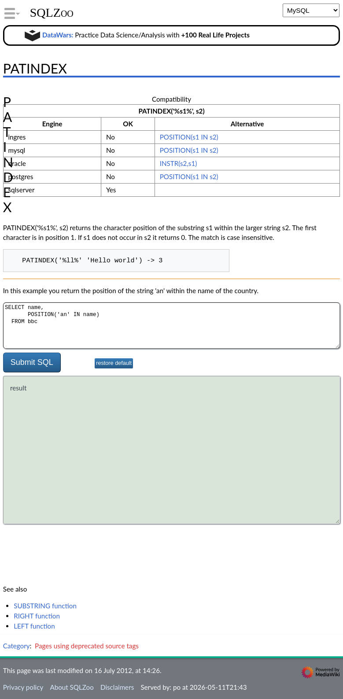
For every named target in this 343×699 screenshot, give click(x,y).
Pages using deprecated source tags (87, 646)
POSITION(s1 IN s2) (189, 137)
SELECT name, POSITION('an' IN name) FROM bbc (171, 325)
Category (16, 646)
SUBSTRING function (45, 606)
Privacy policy (23, 687)
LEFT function (34, 626)
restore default (114, 363)
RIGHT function (37, 616)
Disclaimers (117, 687)
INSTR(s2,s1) (178, 163)
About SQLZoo (71, 687)
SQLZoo (52, 13)
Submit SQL (32, 362)
